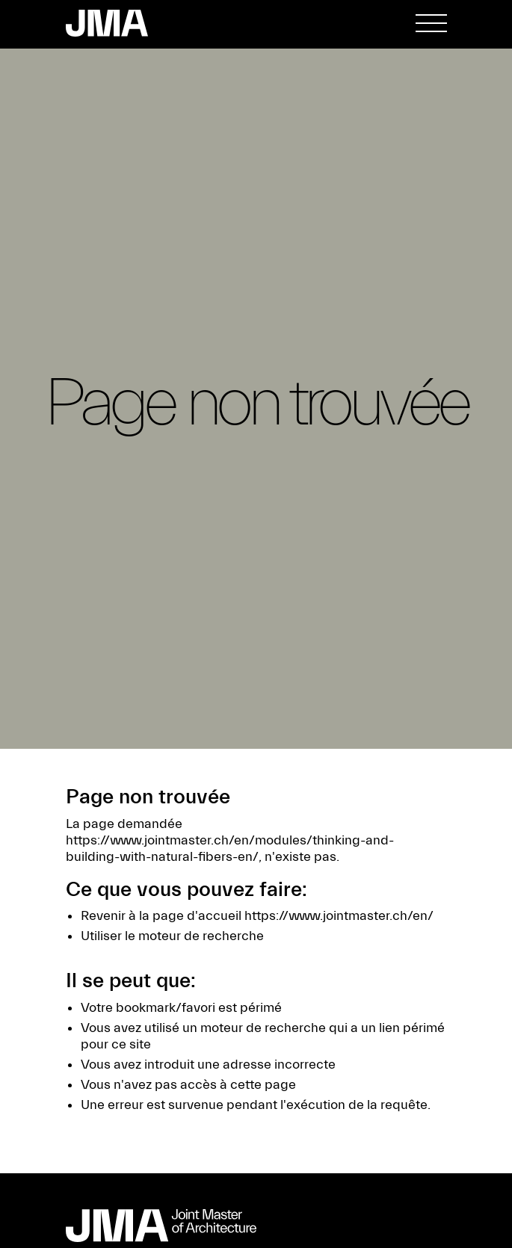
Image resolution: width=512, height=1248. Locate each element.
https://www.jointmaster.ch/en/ (339, 916)
